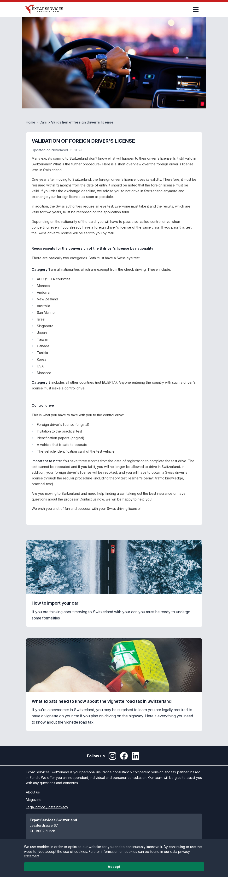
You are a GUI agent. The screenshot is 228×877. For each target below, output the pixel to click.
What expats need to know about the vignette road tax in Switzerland (101, 701)
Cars (43, 122)
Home (30, 122)
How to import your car (55, 603)
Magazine (33, 800)
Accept (114, 867)
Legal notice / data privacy (47, 807)
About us (33, 792)
